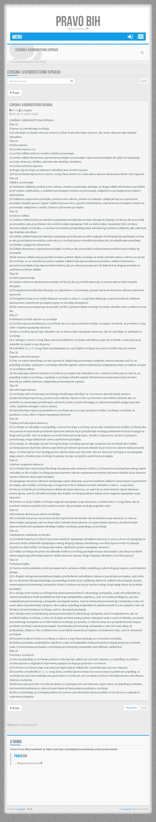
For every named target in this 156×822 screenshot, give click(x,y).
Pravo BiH (127, 809)
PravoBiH (21, 809)
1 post (144, 80)
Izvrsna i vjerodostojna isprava (33, 72)
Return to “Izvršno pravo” (22, 725)
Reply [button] (14, 92)
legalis (28, 110)
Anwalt (36, 809)
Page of (131, 707)
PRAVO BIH (78, 21)
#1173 (15, 110)
